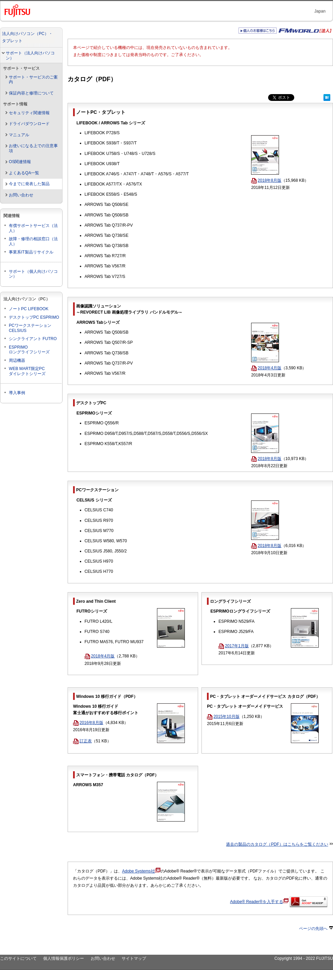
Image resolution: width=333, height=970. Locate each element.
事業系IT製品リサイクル (31, 252)
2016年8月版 (88, 722)
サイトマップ (134, 958)
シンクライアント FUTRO (33, 338)
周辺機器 (17, 360)
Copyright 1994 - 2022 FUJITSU (303, 958)
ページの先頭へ (316, 928)
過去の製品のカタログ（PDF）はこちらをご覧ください (277, 844)
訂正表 (82, 741)
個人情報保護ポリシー (63, 958)
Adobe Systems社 (141, 871)
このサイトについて (18, 958)
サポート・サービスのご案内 (33, 80)
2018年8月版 (266, 180)
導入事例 (17, 392)
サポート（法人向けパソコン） (30, 55)
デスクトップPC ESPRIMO (34, 317)
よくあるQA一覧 (24, 173)
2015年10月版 (223, 716)
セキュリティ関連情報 (29, 112)
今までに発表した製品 (29, 183)
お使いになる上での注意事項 (33, 148)
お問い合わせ (21, 195)
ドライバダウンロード (29, 123)
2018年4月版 (266, 368)
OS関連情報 (20, 161)
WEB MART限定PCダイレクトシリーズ (27, 371)
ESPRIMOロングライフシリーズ (29, 350)
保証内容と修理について (31, 93)
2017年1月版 (233, 645)
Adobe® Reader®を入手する (259, 901)
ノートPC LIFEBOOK (29, 308)
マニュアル (19, 135)
